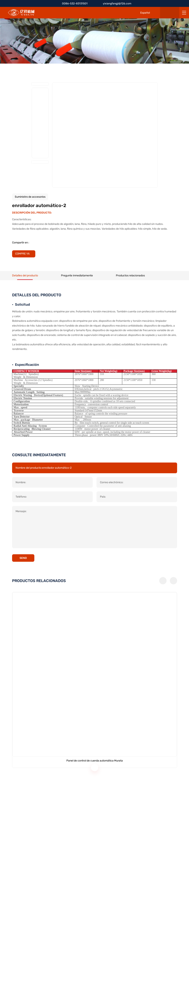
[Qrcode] (183, 501)
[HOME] (21, 12)
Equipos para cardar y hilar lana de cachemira (124, 899)
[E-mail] (183, 493)
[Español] (142, 12)
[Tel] (183, 484)
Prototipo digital (106, 905)
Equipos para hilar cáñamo (112, 892)
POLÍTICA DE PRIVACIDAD (32, 982)
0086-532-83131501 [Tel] (74, 3)
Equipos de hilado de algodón (113, 886)
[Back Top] (183, 510)
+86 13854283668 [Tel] (23, 904)
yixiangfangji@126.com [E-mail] (119, 3)
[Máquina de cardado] (138, 795)
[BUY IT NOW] (25, 253)
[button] (163, 739)
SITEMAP (58, 982)
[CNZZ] (140, 978)
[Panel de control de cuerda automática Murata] (51, 795)
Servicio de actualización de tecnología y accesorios (128, 911)
